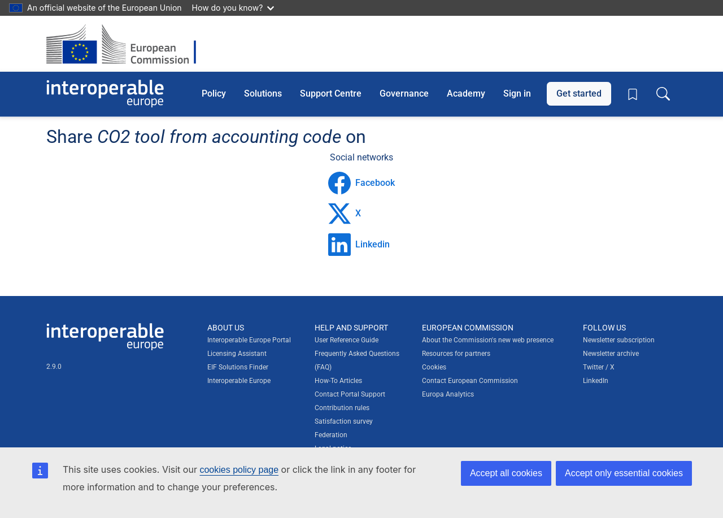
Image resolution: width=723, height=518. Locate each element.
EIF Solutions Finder (237, 367)
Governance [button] (404, 93)
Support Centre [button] (331, 93)
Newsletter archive (611, 354)
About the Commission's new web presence (488, 340)
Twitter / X (599, 367)
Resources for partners (456, 354)
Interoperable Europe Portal (249, 340)
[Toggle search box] (663, 93)
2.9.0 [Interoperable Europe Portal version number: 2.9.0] (54, 367)
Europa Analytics (448, 394)
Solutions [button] (263, 93)
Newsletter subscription (619, 340)
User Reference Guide (346, 340)
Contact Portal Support (350, 394)
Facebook (361, 183)
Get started (579, 93)
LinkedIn (595, 381)
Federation (331, 435)
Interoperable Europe (239, 381)
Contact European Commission (470, 381)
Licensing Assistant (237, 354)
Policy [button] (214, 93)
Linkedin (359, 244)
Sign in (517, 93)
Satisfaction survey (344, 421)
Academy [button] (466, 93)
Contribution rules (342, 408)
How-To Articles (338, 381)
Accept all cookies (506, 473)
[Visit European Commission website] (126, 43)
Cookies (434, 367)
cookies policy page (238, 470)
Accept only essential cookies (624, 473)
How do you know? (233, 7)
